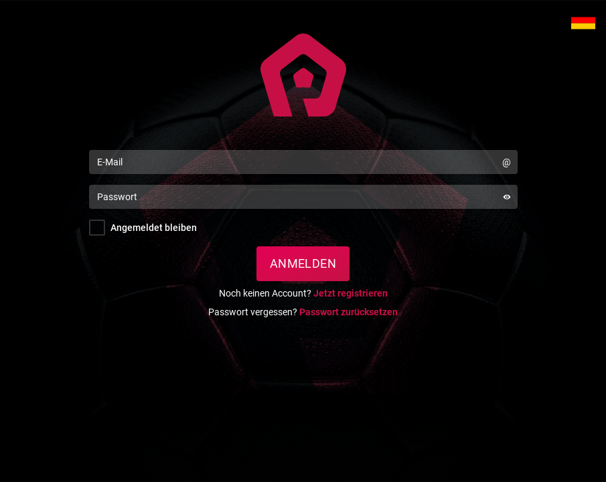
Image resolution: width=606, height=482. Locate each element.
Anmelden (303, 263)
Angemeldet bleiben (153, 227)
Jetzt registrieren (350, 293)
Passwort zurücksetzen (348, 312)
